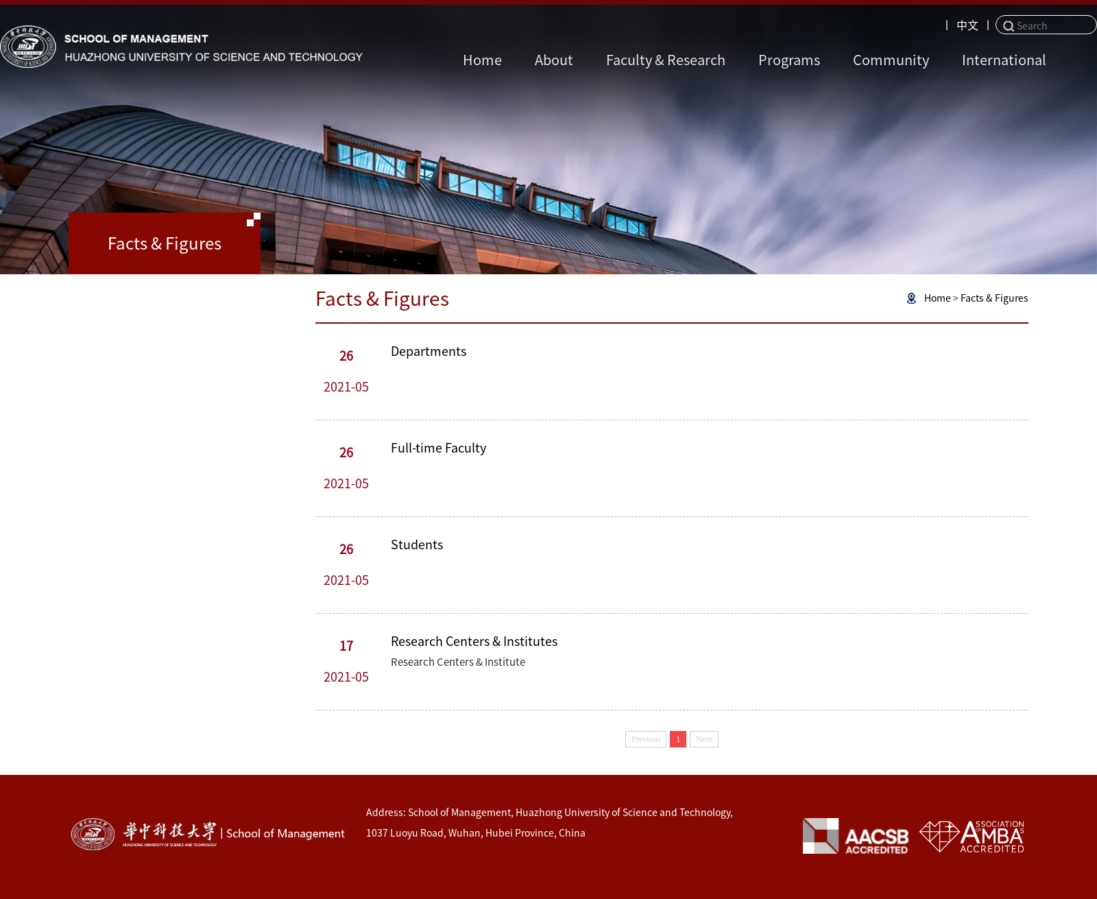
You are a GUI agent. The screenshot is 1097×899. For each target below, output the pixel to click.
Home (482, 60)
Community (891, 60)
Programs (789, 60)
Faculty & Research (665, 60)
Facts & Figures (994, 298)
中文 (967, 25)
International (1004, 60)
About (554, 60)
